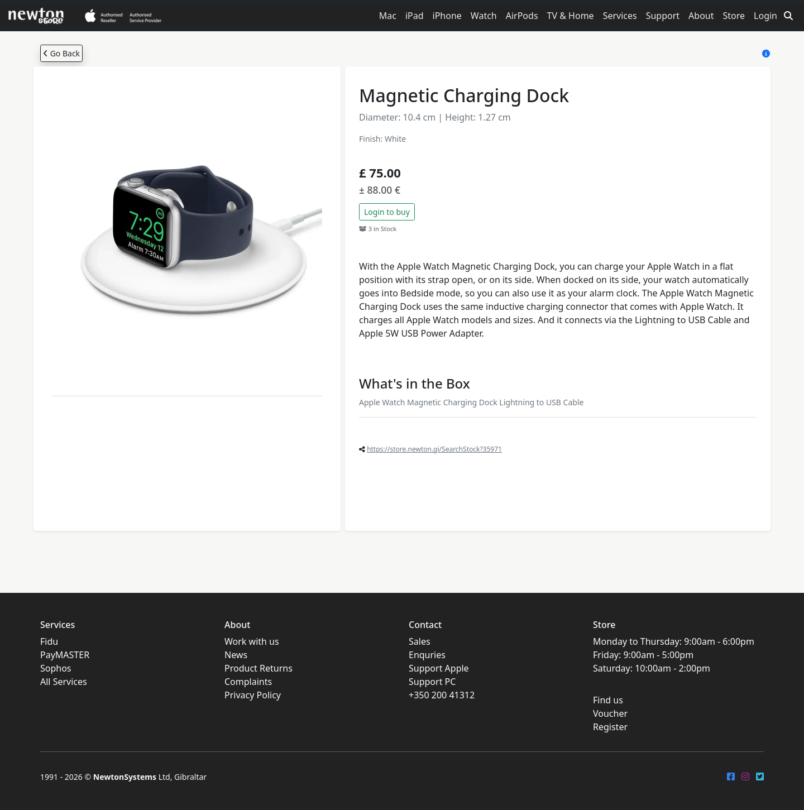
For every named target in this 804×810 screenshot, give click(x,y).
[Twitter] (760, 776)
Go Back (61, 53)
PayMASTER (64, 655)
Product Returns (258, 668)
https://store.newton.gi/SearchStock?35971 (434, 449)
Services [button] (620, 15)
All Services (63, 681)
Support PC (432, 681)
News (235, 655)
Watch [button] (484, 15)
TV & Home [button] (570, 15)
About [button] (701, 15)
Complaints (248, 681)
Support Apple (439, 668)
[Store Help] (766, 53)
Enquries (427, 655)
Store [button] (734, 15)
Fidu (49, 641)
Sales (419, 641)
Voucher (610, 713)
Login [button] (765, 15)
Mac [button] (387, 15)
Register (610, 727)
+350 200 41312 (442, 695)
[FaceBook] (731, 776)
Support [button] (662, 15)
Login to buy (387, 212)
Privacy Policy (252, 695)
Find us (608, 700)
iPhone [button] (447, 15)
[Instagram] (745, 776)
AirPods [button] (522, 15)
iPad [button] (414, 15)
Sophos (55, 668)
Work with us (251, 641)
